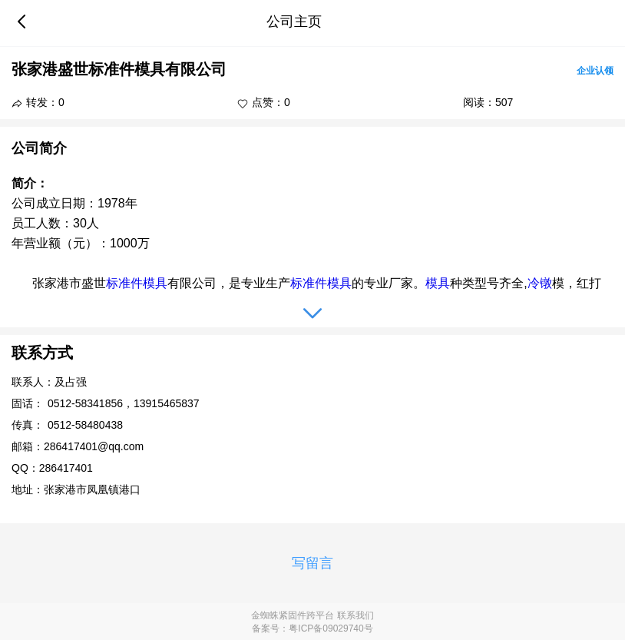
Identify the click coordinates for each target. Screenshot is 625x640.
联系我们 (355, 615)
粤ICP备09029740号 (330, 628)
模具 (155, 283)
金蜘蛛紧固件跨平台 (292, 615)
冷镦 (539, 283)
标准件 (124, 283)
